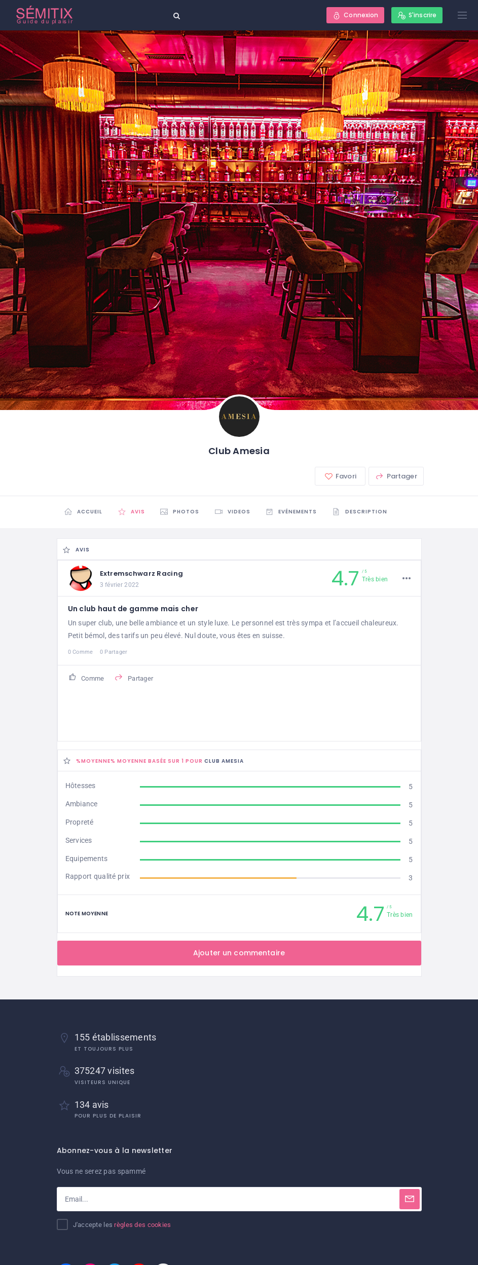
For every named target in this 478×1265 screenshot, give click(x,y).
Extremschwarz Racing (141, 573)
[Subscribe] (409, 1199)
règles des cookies (142, 1225)
